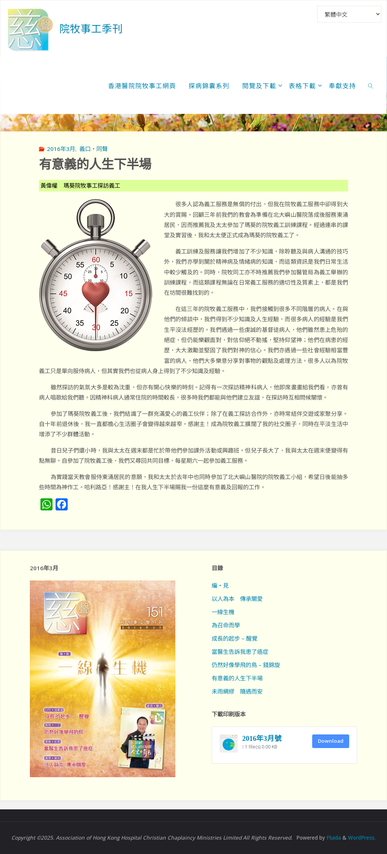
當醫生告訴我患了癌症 (240, 651)
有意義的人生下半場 (237, 678)
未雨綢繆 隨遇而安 (237, 691)
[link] (370, 85)
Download (331, 740)
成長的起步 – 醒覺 (234, 638)
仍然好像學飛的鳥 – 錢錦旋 (246, 665)
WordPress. (362, 837)
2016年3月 (61, 148)
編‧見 (220, 585)
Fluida (333, 837)
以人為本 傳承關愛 (237, 598)
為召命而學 (226, 625)
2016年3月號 (262, 738)
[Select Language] (349, 14)
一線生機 (223, 612)
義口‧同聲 (93, 148)
